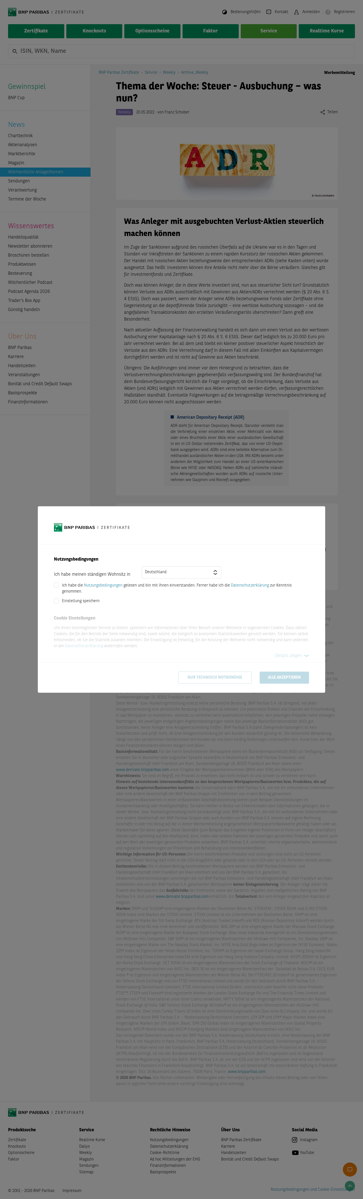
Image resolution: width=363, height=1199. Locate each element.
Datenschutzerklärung (250, 586)
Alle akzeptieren (284, 678)
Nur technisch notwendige (215, 678)
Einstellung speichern (81, 601)
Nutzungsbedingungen (103, 586)
